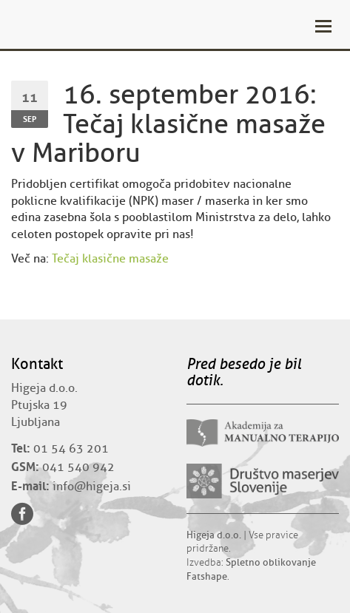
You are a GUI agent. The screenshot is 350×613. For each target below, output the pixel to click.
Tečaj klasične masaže (110, 258)
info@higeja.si (92, 486)
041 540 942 (78, 467)
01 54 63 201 (71, 448)
